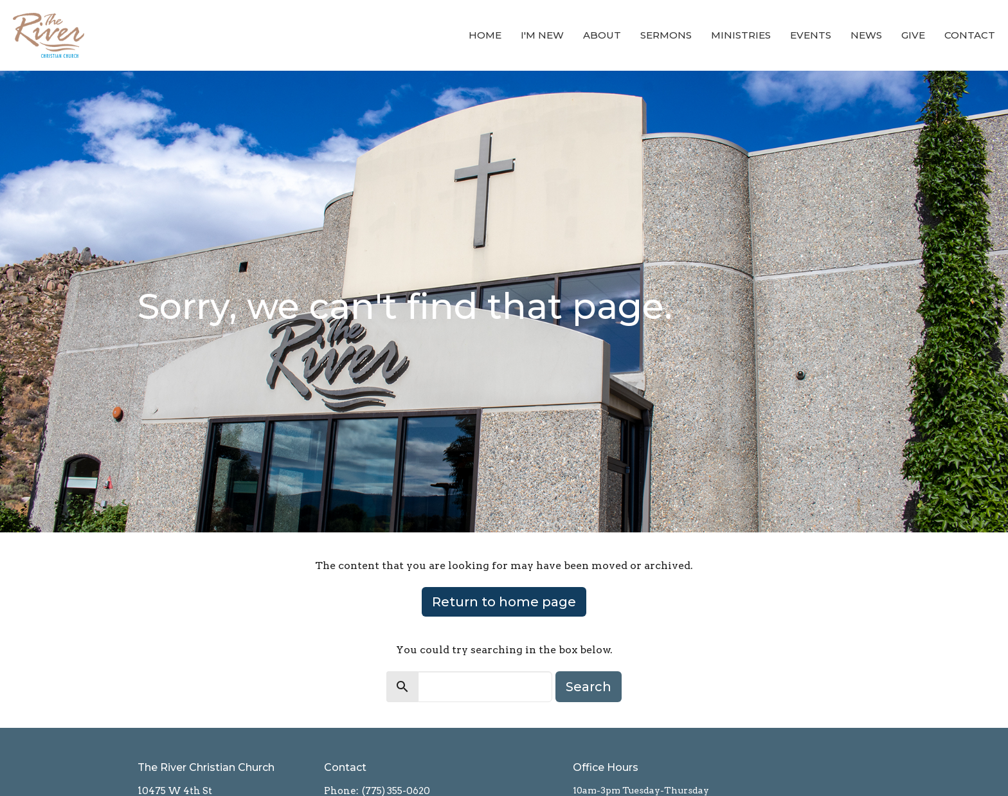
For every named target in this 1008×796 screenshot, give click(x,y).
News (866, 35)
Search (588, 686)
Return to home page (504, 602)
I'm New (542, 35)
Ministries (741, 35)
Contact (969, 35)
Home (485, 35)
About (602, 35)
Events (810, 35)
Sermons (666, 35)
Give (913, 35)
